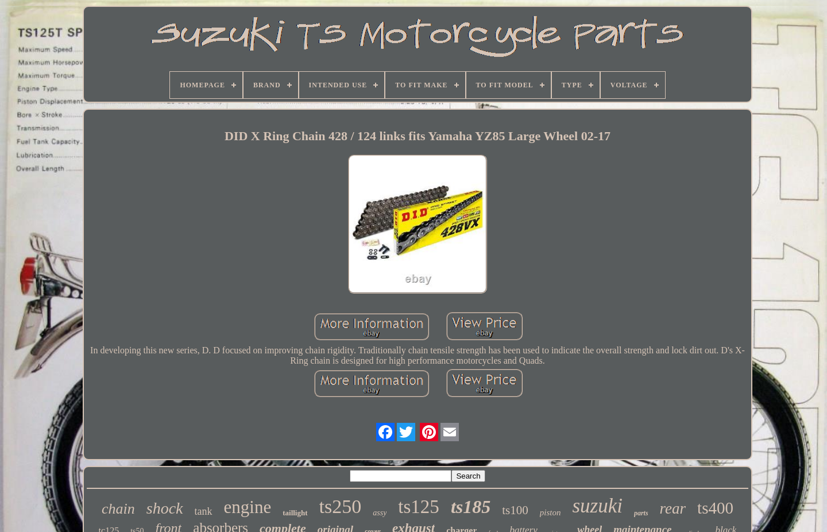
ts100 (515, 510)
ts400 (715, 508)
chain (118, 508)
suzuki (597, 506)
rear (673, 508)
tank (203, 511)
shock (164, 508)
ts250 (340, 506)
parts (641, 513)
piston (550, 512)
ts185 (470, 506)
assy (380, 512)
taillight (295, 512)
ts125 (418, 506)
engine (248, 507)
